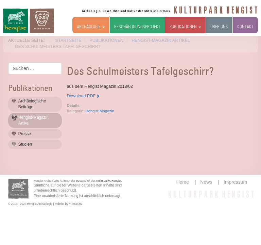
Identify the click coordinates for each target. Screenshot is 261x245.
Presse (24, 133)
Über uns (219, 27)
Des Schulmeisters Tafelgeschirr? (140, 72)
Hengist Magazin (99, 111)
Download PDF (81, 96)
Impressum (235, 182)
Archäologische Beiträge (32, 104)
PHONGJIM (76, 204)
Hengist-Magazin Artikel (33, 120)
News (206, 182)
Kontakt (245, 27)
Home (182, 182)
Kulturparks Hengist (108, 180)
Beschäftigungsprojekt (137, 27)
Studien (25, 144)
